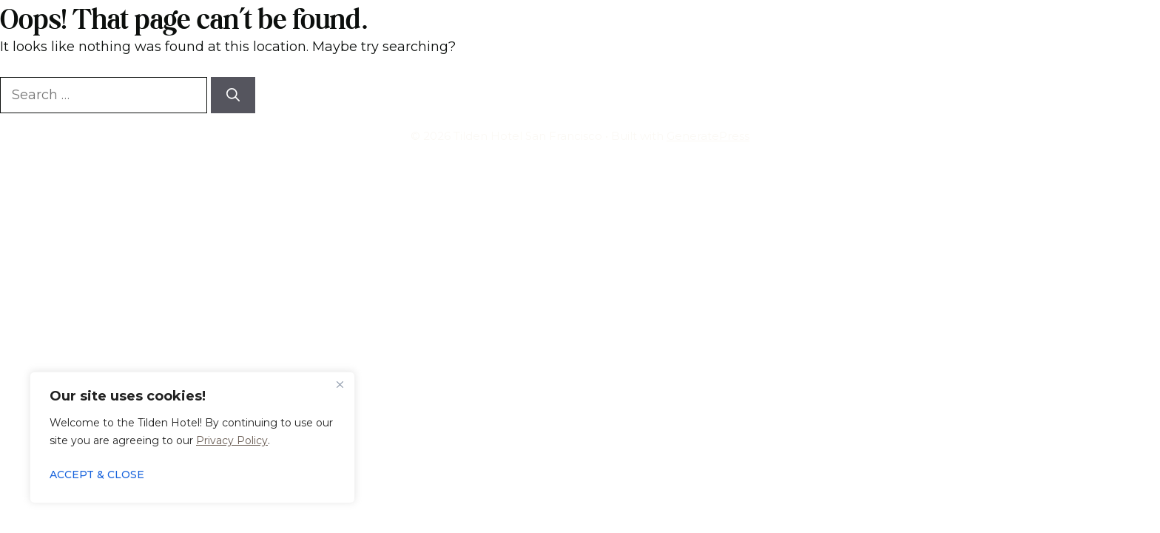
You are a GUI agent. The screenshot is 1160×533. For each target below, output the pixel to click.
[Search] (233, 95)
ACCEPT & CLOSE (97, 474)
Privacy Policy (232, 440)
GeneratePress (708, 136)
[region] (192, 437)
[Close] (339, 384)
